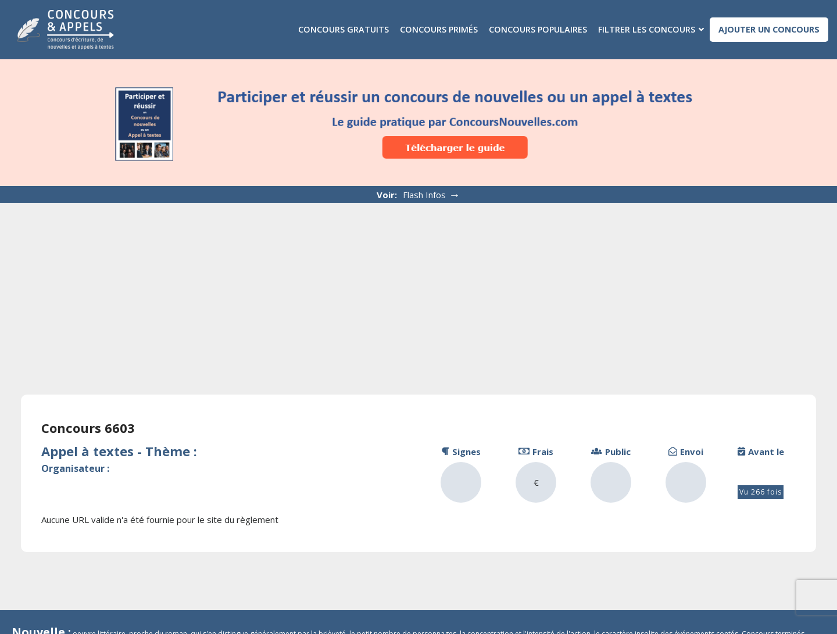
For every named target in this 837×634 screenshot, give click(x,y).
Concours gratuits (343, 29)
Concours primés (439, 29)
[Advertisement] (418, 290)
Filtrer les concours (646, 29)
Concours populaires (538, 29)
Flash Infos (431, 194)
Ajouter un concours (769, 29)
